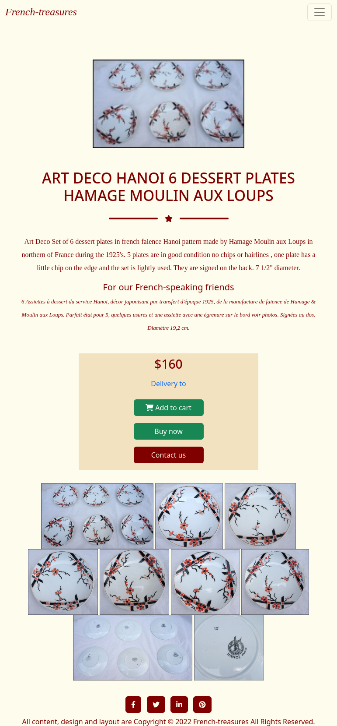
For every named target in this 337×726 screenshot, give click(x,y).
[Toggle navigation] (319, 12)
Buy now (168, 431)
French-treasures (41, 12)
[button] (133, 704)
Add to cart (168, 407)
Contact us (168, 455)
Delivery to (168, 383)
